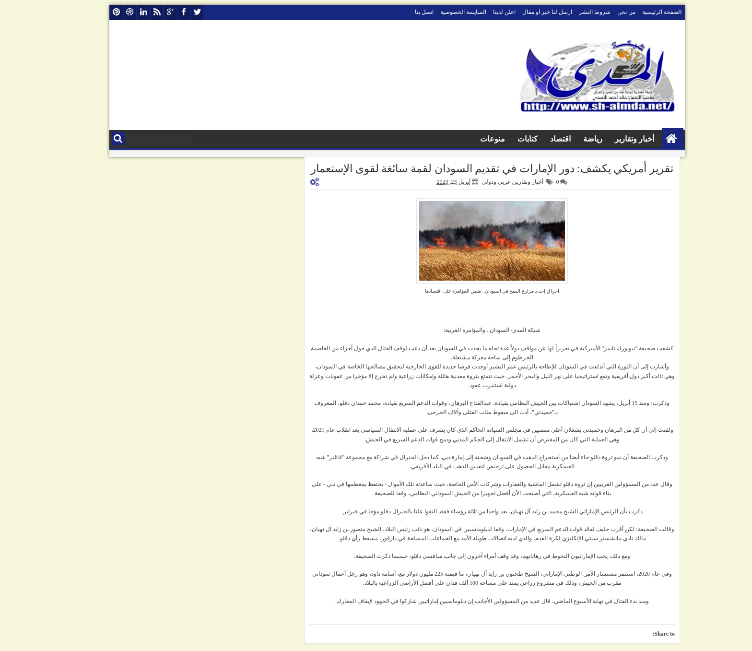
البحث (97, 138)
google (149, 12)
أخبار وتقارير (613, 139)
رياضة (571, 139)
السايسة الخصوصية (442, 12)
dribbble (109, 12)
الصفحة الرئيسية (640, 12)
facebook (162, 12)
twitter (176, 12)
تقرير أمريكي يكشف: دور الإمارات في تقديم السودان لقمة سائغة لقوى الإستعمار (471, 169)
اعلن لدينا (483, 12)
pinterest (95, 12)
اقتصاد (539, 139)
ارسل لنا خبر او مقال (526, 12)
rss (135, 12)
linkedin (122, 12)
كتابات (506, 139)
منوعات (471, 139)
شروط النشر (573, 12)
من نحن (605, 12)
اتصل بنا (403, 12)
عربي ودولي (475, 181)
